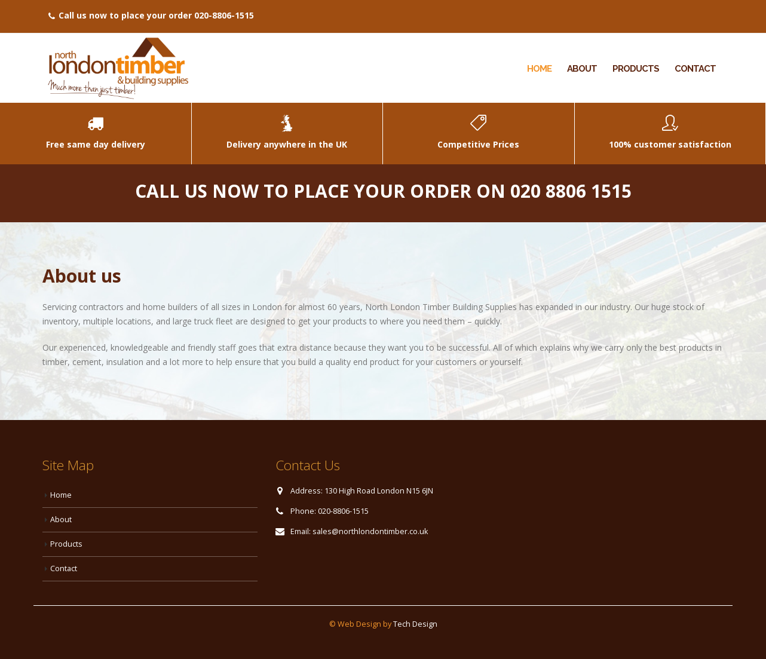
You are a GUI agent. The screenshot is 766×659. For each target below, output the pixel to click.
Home (539, 68)
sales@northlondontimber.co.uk (370, 531)
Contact (695, 68)
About (582, 68)
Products (635, 68)
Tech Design (415, 624)
